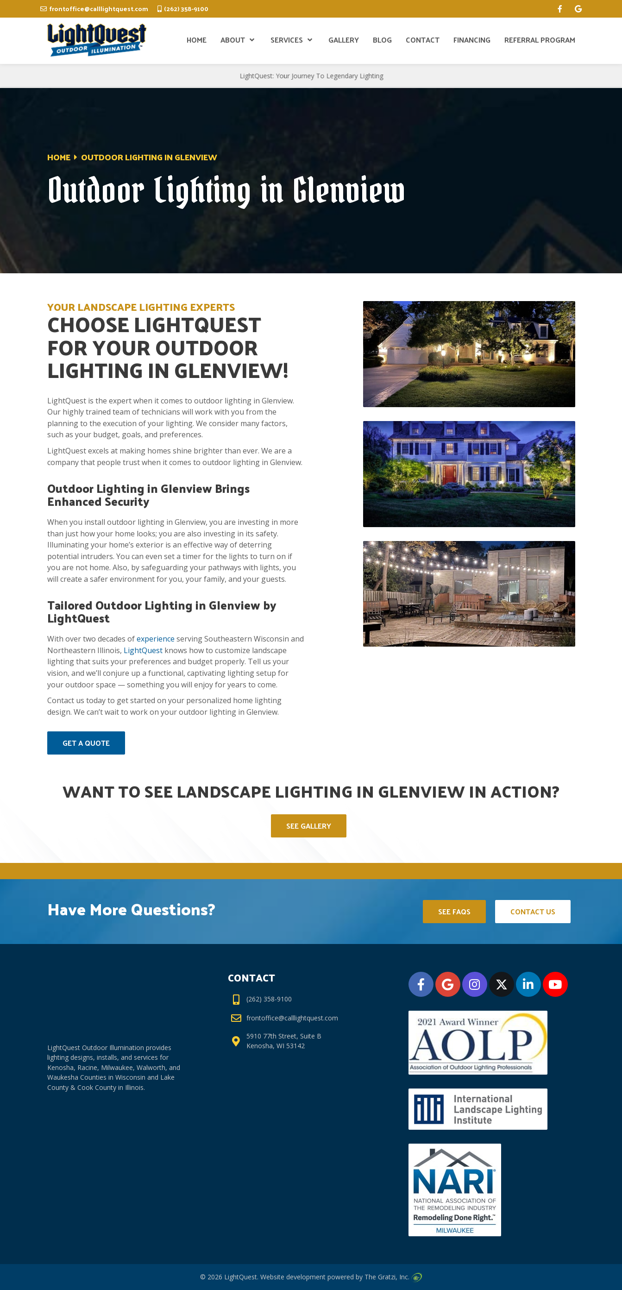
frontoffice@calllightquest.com (98, 8)
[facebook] (560, 9)
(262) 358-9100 (186, 8)
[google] (578, 9)
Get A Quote (86, 742)
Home (58, 157)
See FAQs (454, 911)
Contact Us (532, 911)
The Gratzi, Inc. (393, 1276)
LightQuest (143, 650)
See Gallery (308, 825)
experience (156, 639)
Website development (293, 1276)
